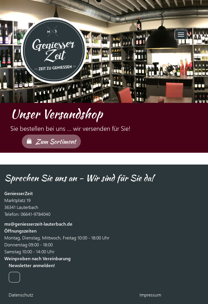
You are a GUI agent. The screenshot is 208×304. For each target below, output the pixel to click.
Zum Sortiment (55, 141)
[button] (14, 69)
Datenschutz (21, 295)
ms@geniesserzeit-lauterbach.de (38, 224)
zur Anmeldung (14, 277)
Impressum (150, 295)
